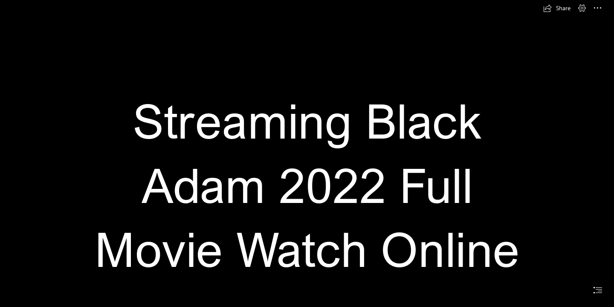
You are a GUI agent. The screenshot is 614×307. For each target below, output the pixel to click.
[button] (557, 8)
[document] (307, 153)
